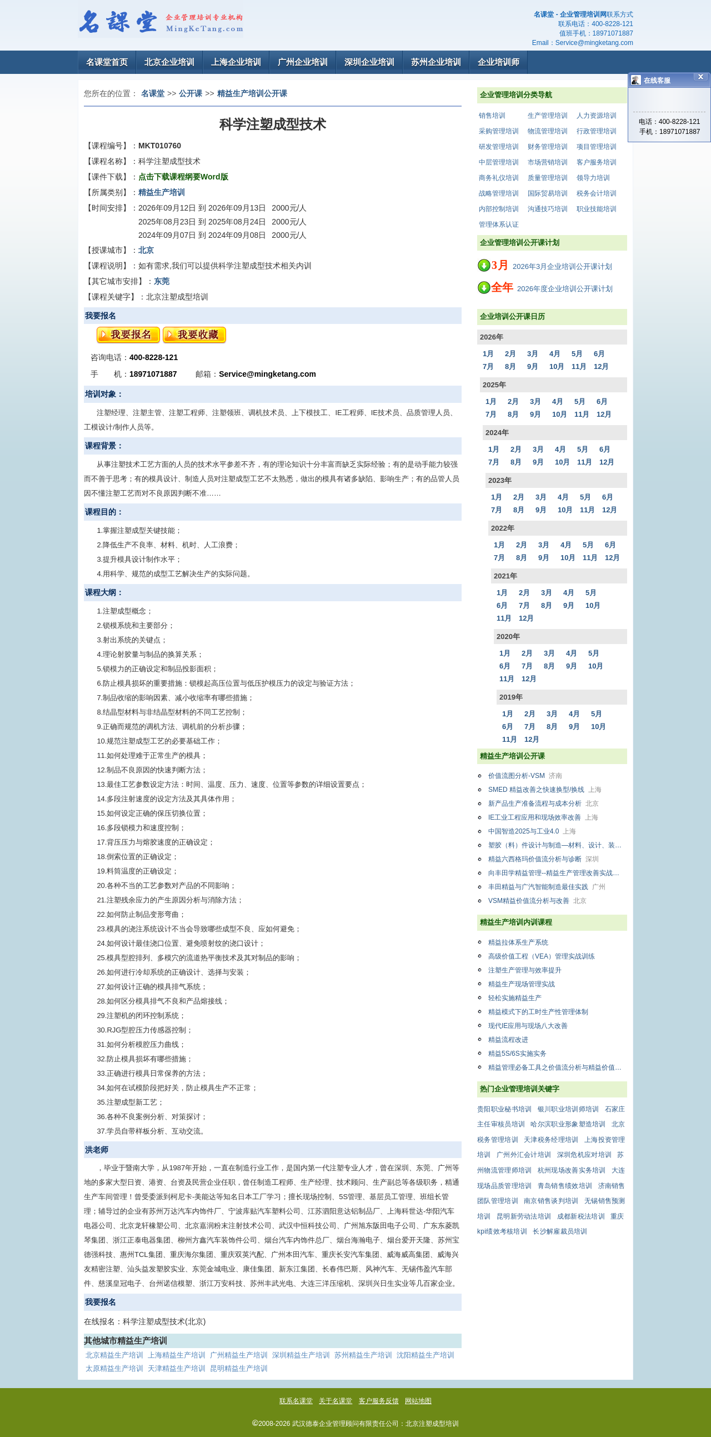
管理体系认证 (499, 224)
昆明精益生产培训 (239, 1368)
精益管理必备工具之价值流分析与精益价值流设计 (557, 1067)
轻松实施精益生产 (515, 998)
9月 (532, 366)
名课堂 (152, 93)
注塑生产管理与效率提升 (525, 970)
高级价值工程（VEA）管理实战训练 (541, 956)
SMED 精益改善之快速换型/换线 (545, 790)
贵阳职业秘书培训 (504, 1109)
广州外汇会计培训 (524, 1155)
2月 (510, 354)
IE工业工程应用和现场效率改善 (543, 817)
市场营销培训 (548, 162)
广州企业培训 (303, 62)
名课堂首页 (107, 62)
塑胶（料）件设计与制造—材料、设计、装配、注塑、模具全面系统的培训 (557, 845)
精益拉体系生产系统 (518, 942)
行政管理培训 (597, 131)
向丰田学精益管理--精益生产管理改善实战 (557, 873)
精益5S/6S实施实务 (517, 1053)
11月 (579, 366)
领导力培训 (593, 178)
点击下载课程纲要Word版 (183, 176)
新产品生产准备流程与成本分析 (543, 803)
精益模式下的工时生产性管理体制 (538, 1012)
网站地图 (418, 1401)
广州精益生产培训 (239, 1355)
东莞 (161, 281)
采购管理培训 (499, 131)
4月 (554, 354)
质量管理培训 (548, 178)
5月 (577, 354)
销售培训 (492, 115)
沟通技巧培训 (548, 209)
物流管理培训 (548, 131)
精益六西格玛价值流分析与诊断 (543, 859)
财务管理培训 (548, 147)
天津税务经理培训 (551, 1140)
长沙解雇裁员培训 (560, 1231)
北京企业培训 (169, 62)
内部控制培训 (499, 209)
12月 (601, 366)
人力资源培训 (597, 115)
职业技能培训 (597, 209)
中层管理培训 (499, 162)
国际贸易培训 (548, 193)
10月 (556, 366)
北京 (146, 250)
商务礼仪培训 (499, 178)
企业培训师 (498, 62)
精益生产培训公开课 (252, 93)
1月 (488, 354)
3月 (532, 354)
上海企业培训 (236, 62)
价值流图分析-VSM (525, 776)
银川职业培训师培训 (568, 1109)
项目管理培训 (597, 147)
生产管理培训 (548, 115)
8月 (510, 366)
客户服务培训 (597, 162)
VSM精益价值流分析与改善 (537, 901)
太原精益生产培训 (114, 1368)
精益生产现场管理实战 (521, 984)
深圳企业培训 (369, 62)
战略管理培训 (499, 193)
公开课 (190, 93)
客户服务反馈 (379, 1401)
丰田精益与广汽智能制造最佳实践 (546, 887)
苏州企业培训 (436, 62)
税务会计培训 (597, 193)
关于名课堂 (335, 1401)
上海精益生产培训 (177, 1355)
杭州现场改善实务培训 (572, 1170)
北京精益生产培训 (114, 1355)
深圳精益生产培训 (301, 1355)
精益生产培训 (161, 192)
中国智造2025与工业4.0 (532, 831)
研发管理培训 (499, 147)
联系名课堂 (296, 1401)
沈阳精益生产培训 (425, 1355)
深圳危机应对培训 (584, 1155)
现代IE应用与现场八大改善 (528, 1026)
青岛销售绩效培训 (565, 1186)
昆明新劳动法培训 (524, 1216)
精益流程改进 (508, 1040)
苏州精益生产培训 (363, 1355)
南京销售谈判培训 (551, 1201)
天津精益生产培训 (177, 1368)
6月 (599, 354)
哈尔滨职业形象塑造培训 (567, 1124)
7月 (488, 366)
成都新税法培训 (581, 1216)
